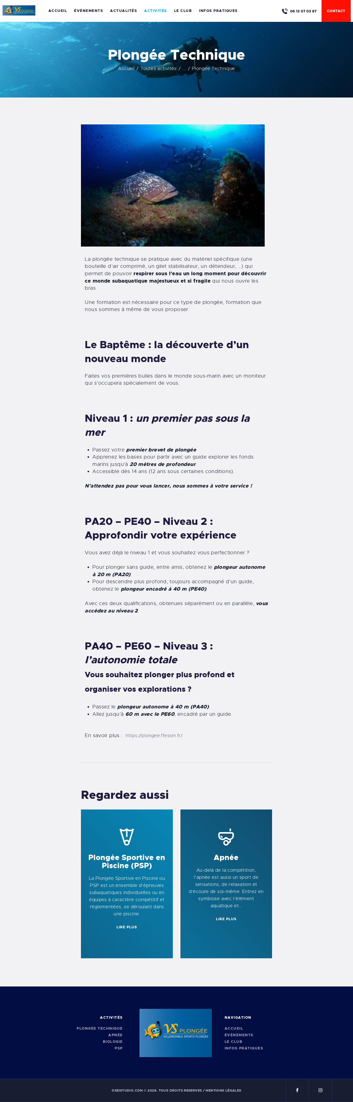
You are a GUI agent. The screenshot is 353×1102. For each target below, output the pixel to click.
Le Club (234, 1041)
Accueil (126, 68)
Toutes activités (159, 68)
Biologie (113, 1041)
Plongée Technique (100, 1028)
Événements (239, 1035)
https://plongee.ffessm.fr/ (154, 735)
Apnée (226, 857)
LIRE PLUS (126, 927)
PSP (119, 1048)
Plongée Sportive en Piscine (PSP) (126, 861)
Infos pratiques (244, 1048)
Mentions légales (223, 1090)
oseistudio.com (127, 1090)
